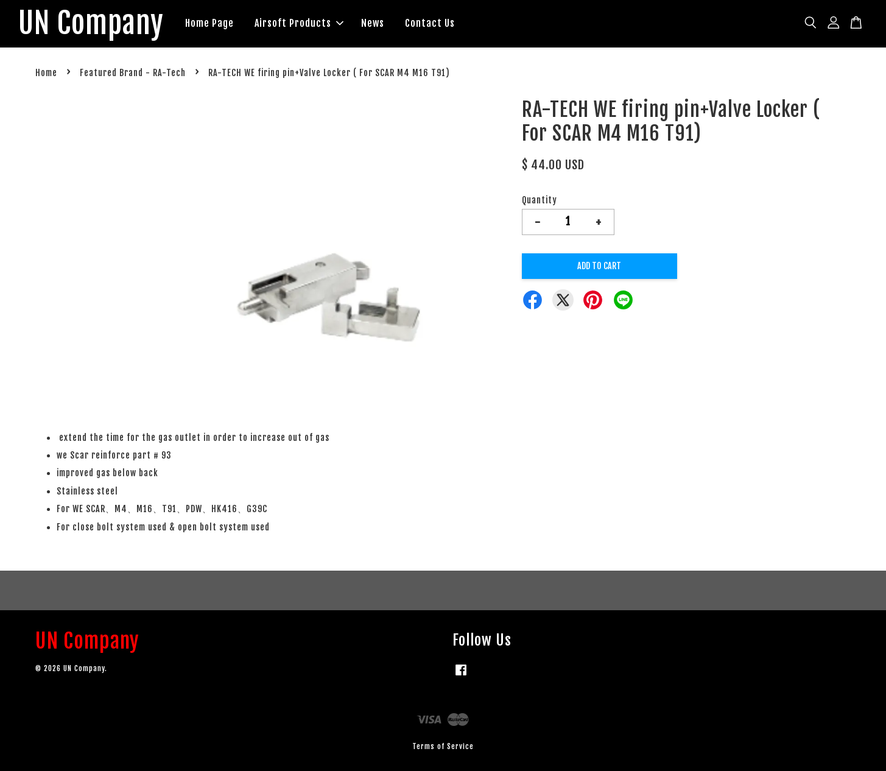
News (372, 23)
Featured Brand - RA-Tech (133, 73)
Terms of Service (443, 746)
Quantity (539, 200)
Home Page (209, 23)
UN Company (91, 23)
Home (46, 73)
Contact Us (430, 23)
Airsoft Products (299, 23)
